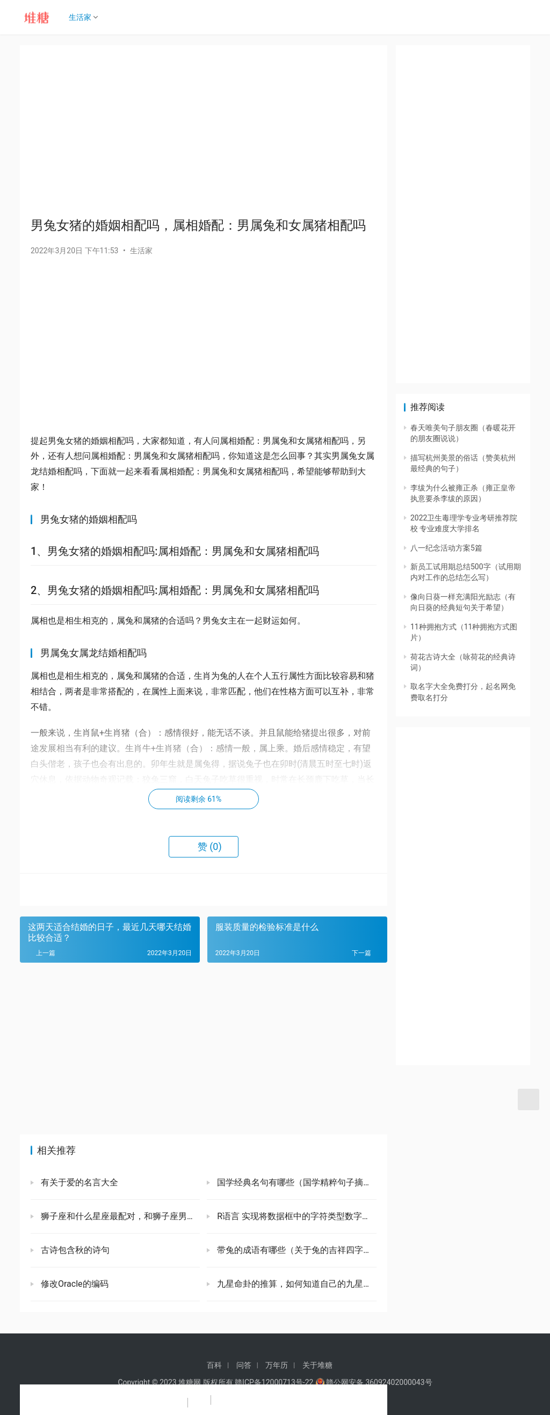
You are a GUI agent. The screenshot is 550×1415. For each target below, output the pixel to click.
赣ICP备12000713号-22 (274, 1382)
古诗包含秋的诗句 (74, 1250)
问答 (243, 1365)
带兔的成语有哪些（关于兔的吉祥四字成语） (295, 1250)
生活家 (83, 17)
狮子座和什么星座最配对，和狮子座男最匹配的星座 (119, 1216)
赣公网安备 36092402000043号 (373, 1382)
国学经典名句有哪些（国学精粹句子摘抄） (295, 1182)
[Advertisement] (204, 131)
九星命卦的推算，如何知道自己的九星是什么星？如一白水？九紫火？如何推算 (295, 1284)
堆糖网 (189, 1382)
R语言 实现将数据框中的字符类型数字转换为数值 (295, 1216)
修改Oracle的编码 (73, 1284)
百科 (214, 1365)
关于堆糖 (317, 1365)
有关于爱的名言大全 (78, 1182)
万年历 (276, 1365)
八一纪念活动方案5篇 (446, 548)
